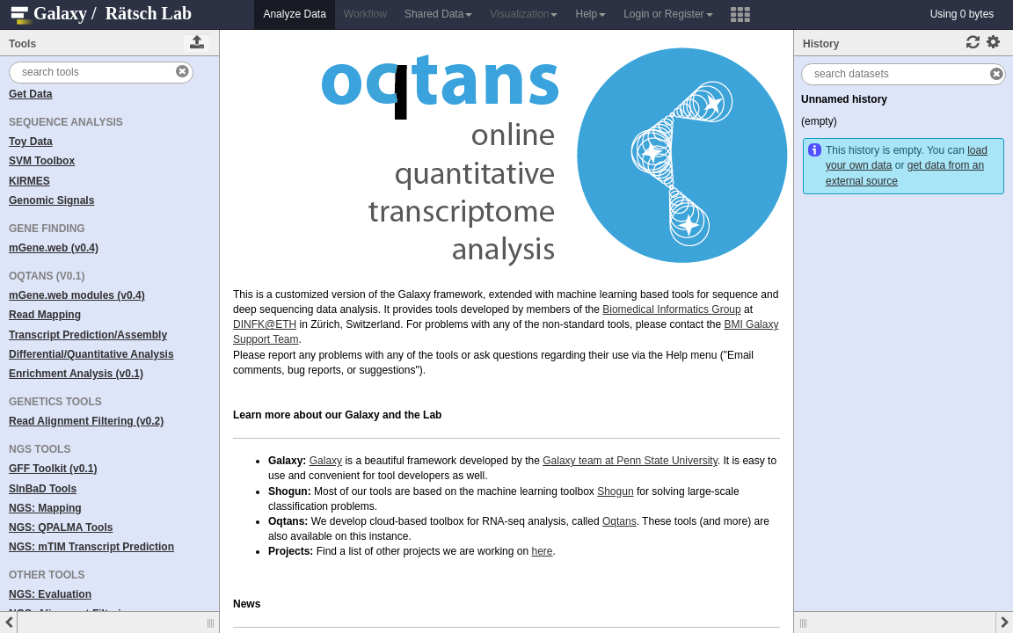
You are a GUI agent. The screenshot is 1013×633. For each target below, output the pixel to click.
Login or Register (667, 14)
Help (590, 14)
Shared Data (438, 14)
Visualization (524, 14)
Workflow (365, 14)
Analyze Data (294, 14)
